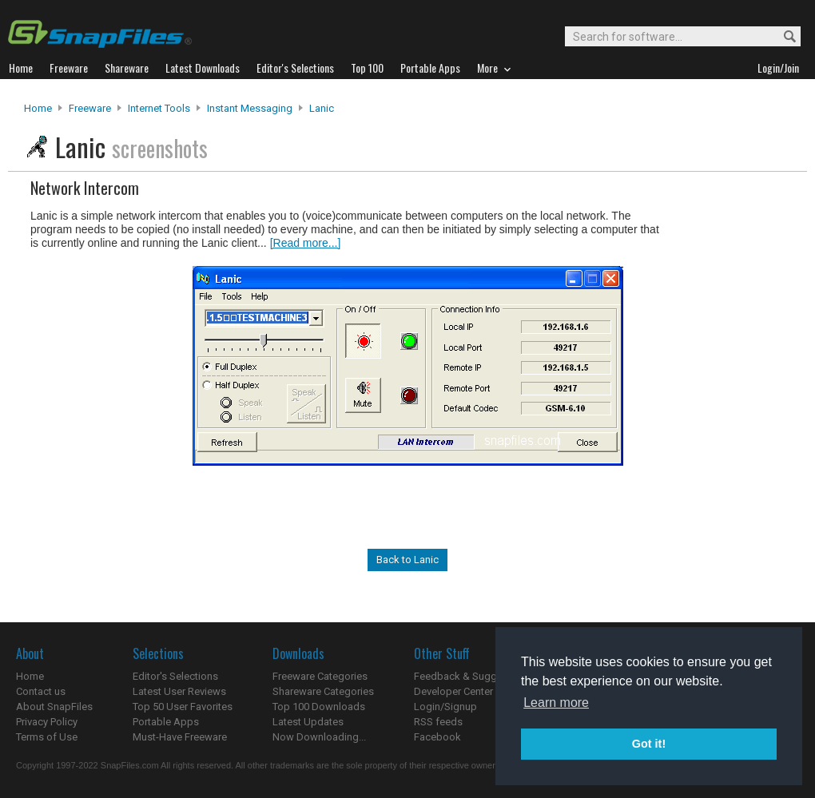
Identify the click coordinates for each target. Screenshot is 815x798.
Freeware (90, 108)
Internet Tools (159, 108)
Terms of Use (47, 737)
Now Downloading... (319, 737)
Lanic (321, 108)
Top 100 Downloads (318, 707)
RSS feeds (438, 722)
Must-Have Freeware (180, 737)
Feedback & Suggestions (472, 676)
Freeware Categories (320, 676)
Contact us (41, 691)
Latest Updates (308, 722)
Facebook (437, 737)
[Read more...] (305, 242)
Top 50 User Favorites (183, 707)
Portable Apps (166, 722)
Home (38, 108)
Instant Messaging (249, 108)
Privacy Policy (47, 722)
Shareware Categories (323, 691)
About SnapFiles (54, 707)
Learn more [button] (556, 702)
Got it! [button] (649, 743)
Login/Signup (445, 707)
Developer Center (453, 691)
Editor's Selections (175, 676)
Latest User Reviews (179, 691)
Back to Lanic (407, 560)
